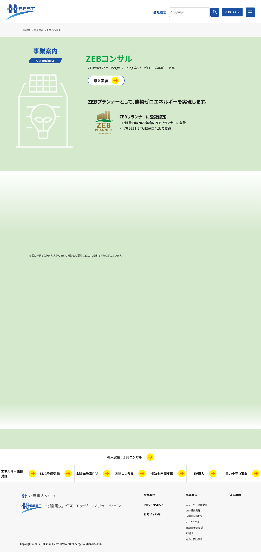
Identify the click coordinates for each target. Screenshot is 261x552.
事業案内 (39, 30)
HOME (26, 30)
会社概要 (159, 12)
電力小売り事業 (237, 473)
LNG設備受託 (50, 473)
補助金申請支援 (162, 473)
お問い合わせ (232, 12)
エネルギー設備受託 (196, 504)
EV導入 (199, 473)
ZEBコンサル (124, 473)
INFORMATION (154, 505)
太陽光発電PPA (87, 473)
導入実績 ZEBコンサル (124, 457)
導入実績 (101, 80)
